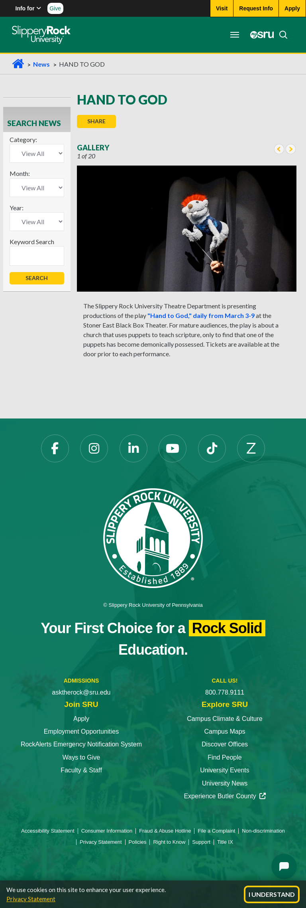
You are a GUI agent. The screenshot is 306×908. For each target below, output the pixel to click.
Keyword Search (32, 241)
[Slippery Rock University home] (153, 537)
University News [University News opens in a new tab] (225, 783)
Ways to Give (81, 757)
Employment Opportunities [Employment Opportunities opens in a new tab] (81, 731)
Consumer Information (107, 831)
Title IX (225, 842)
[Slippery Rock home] (41, 35)
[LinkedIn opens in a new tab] (133, 448)
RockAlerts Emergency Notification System (81, 744)
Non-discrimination (263, 831)
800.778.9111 (224, 692)
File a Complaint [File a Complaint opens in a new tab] (216, 831)
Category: (23, 139)
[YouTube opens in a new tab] (172, 448)
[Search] (281, 34)
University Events (224, 770)
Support (201, 842)
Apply (81, 718)
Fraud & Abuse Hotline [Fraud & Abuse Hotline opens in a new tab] (165, 831)
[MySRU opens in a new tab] (259, 35)
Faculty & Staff (81, 770)
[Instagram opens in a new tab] (94, 448)
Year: (17, 207)
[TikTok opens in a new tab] (212, 448)
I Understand (272, 894)
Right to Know (169, 842)
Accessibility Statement (48, 831)
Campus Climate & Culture (224, 718)
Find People (224, 757)
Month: (20, 173)
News (41, 64)
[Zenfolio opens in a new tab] (251, 448)
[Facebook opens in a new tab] (55, 448)
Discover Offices (225, 744)
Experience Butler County (224, 796)
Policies (138, 842)
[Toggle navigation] (234, 35)
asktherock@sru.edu (81, 692)
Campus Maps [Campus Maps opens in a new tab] (224, 731)
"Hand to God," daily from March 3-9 (201, 315)
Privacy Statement (30, 898)
